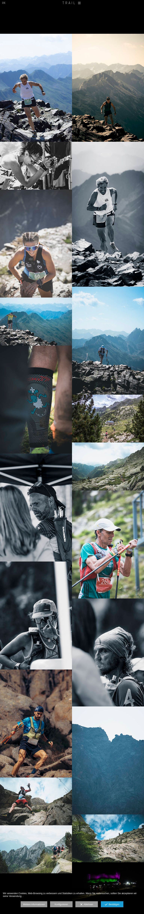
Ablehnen (86, 904)
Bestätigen (112, 904)
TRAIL (72, 2)
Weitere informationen (34, 904)
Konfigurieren (61, 904)
